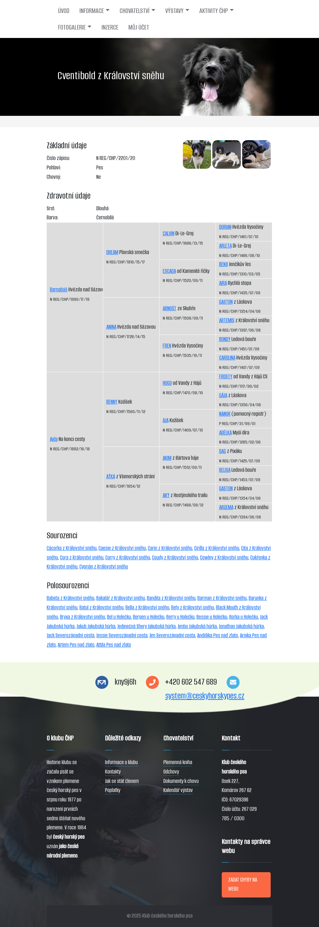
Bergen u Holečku (148, 617)
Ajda (54, 439)
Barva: (52, 217)
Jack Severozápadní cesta (70, 635)
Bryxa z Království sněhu (82, 617)
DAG (222, 451)
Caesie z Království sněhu (122, 548)
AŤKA (110, 476)
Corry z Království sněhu (127, 557)
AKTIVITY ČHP (213, 10)
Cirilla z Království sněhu (216, 548)
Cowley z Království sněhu (224, 557)
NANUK (224, 414)
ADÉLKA (225, 432)
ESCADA (169, 271)
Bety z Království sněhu (192, 607)
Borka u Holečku (243, 617)
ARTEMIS (226, 320)
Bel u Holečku (119, 617)
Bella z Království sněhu (147, 607)
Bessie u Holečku (211, 617)
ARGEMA (226, 507)
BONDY (224, 339)
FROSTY (225, 376)
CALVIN (168, 233)
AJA (166, 420)
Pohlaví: (54, 167)
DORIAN (225, 227)
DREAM (112, 252)
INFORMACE (91, 10)
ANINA (111, 327)
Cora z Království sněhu (81, 557)
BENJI (223, 264)
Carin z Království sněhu (170, 548)
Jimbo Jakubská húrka (197, 626)
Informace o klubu (121, 762)
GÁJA (223, 395)
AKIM (167, 458)
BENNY (111, 402)
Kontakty (113, 771)
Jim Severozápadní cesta (172, 635)
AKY (166, 495)
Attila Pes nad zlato (113, 645)
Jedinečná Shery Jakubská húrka (146, 626)
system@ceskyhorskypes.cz (204, 695)
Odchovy (171, 771)
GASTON (226, 302)
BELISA (224, 470)
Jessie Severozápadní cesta (122, 635)
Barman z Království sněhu (222, 598)
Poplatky (112, 790)
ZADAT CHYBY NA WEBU (242, 884)
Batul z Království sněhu (101, 607)
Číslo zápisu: (58, 158)
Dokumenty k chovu (181, 781)
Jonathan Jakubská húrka (241, 626)
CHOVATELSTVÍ (134, 10)
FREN (167, 345)
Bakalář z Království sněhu (120, 598)
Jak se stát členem (122, 781)
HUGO (167, 383)
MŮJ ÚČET (138, 27)
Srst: (51, 208)
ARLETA (225, 246)
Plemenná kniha (177, 762)
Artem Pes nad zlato (76, 645)
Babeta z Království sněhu (70, 598)
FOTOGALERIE (72, 27)
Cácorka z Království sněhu (72, 548)
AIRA (223, 283)
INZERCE (109, 27)
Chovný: (54, 177)
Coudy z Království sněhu (175, 557)
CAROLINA (227, 357)
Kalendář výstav (178, 790)
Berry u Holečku (180, 617)
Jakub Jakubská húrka (96, 626)
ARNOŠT (169, 308)
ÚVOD (63, 10)
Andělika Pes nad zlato (217, 635)
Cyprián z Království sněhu (103, 566)
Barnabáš (58, 289)
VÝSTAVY (174, 10)
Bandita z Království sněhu (171, 598)
